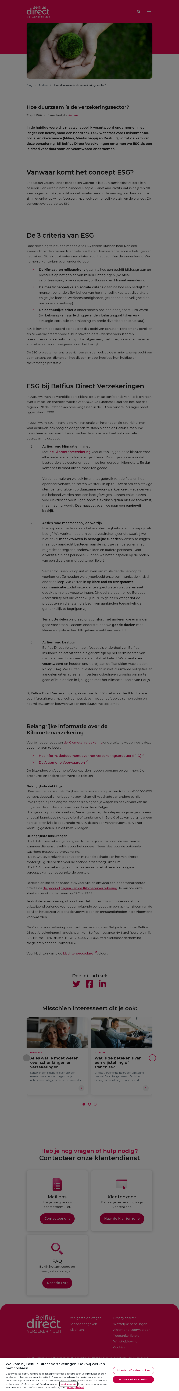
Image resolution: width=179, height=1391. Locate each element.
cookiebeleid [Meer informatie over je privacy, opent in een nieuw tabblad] (68, 1384)
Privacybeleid (75, 1387)
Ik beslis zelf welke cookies (133, 1370)
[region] (89, 1374)
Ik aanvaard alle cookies (133, 1379)
